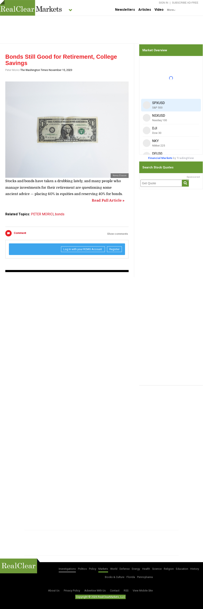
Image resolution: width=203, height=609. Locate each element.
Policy (92, 568)
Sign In (163, 2)
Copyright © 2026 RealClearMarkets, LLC (100, 596)
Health (146, 568)
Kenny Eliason (120, 175)
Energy (136, 568)
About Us (54, 590)
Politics (82, 568)
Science (157, 568)
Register (114, 249)
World (113, 568)
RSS (126, 590)
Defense (125, 568)
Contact (115, 590)
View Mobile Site (143, 590)
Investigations (67, 568)
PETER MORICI (42, 214)
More (170, 9)
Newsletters (125, 10)
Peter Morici (12, 70)
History (194, 568)
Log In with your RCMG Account (83, 249)
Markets (103, 568)
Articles (144, 10)
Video (159, 10)
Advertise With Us (95, 590)
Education (182, 568)
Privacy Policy (72, 590)
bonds (59, 214)
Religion (169, 568)
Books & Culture (114, 577)
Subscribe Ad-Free (185, 2)
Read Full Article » (108, 200)
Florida (131, 577)
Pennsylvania (145, 577)
